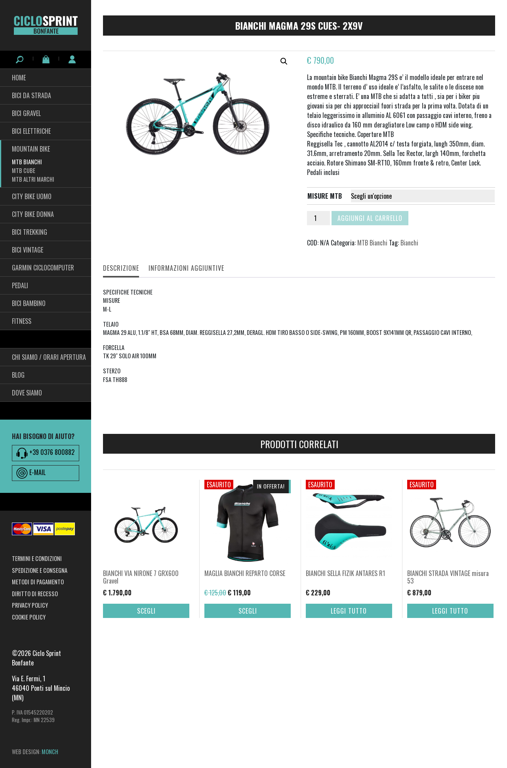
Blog (18, 375)
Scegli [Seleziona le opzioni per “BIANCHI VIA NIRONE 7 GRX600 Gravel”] (146, 611)
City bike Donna (33, 214)
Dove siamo (27, 392)
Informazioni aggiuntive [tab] (186, 268)
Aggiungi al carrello (369, 218)
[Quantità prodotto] (318, 218)
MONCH (50, 751)
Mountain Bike (31, 149)
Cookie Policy (29, 617)
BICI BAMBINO (29, 303)
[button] (284, 61)
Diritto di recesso (35, 593)
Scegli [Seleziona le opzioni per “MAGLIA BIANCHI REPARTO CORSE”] (247, 611)
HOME (19, 77)
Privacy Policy (30, 605)
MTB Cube (23, 170)
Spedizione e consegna (39, 570)
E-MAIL (31, 473)
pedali (20, 285)
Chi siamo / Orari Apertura (49, 357)
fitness (21, 321)
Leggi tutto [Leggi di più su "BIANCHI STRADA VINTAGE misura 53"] (450, 611)
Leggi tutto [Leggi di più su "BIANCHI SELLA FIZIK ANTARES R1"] (349, 611)
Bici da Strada (31, 95)
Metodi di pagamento (38, 582)
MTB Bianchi (27, 162)
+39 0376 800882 (45, 452)
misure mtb (324, 196)
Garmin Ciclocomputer (43, 267)
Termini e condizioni (37, 558)
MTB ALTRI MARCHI (33, 179)
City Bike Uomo (31, 196)
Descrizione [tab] (121, 268)
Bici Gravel (26, 113)
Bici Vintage (27, 250)
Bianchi (409, 242)
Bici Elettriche (31, 131)
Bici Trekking (29, 232)
